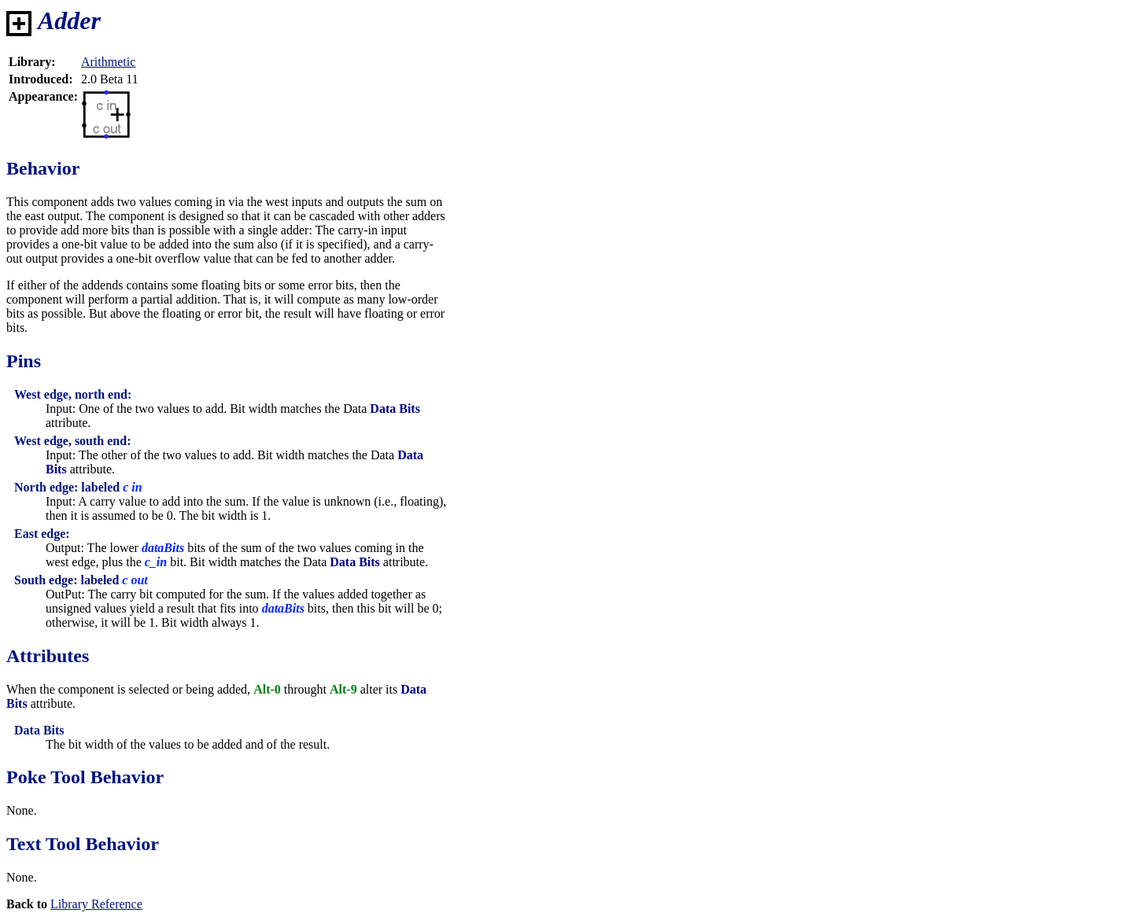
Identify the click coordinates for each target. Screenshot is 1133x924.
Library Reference (96, 904)
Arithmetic (108, 61)
